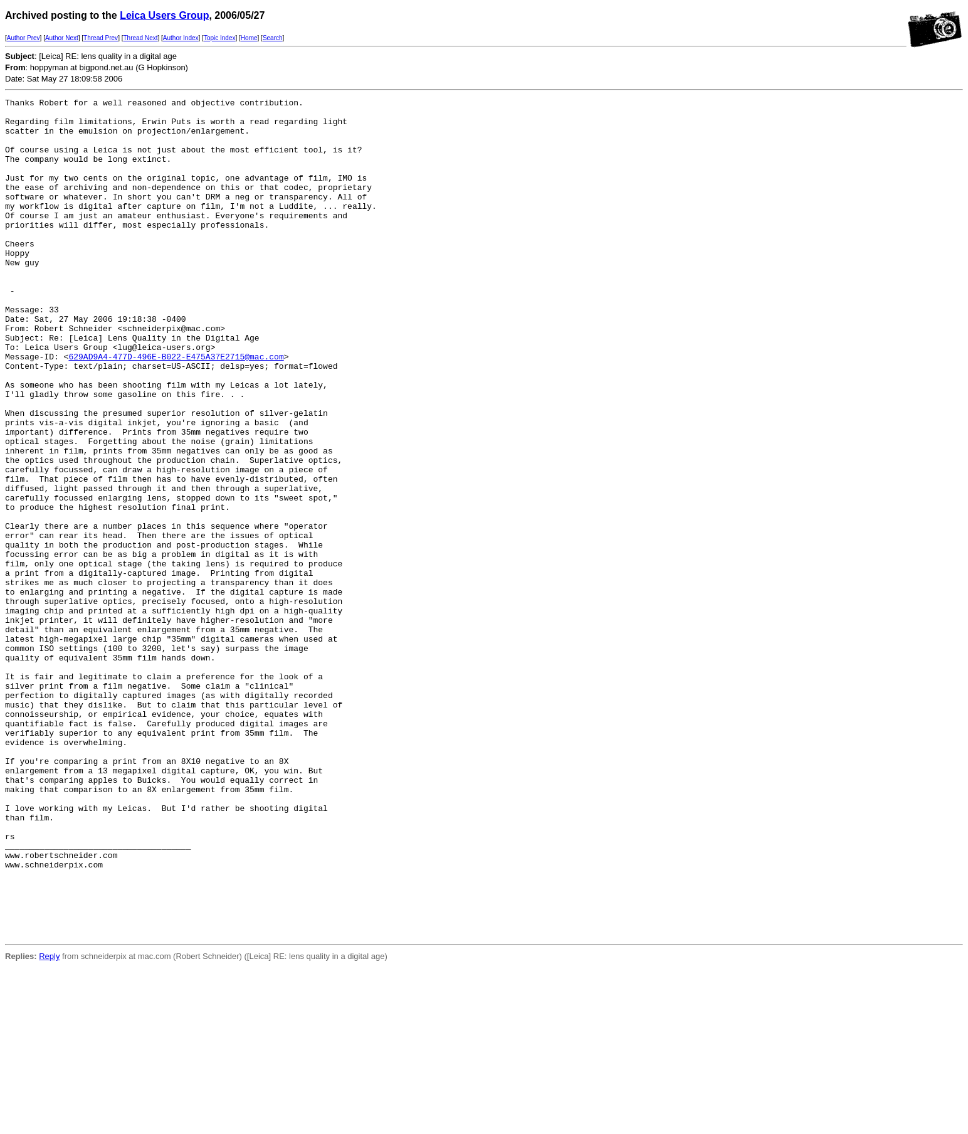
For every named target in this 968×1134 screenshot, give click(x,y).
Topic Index (220, 37)
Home (249, 37)
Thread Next (140, 37)
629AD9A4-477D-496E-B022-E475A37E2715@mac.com (175, 409)
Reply (49, 1123)
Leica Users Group (164, 15)
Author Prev (23, 37)
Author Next (61, 37)
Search (273, 37)
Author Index (181, 37)
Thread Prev (100, 37)
